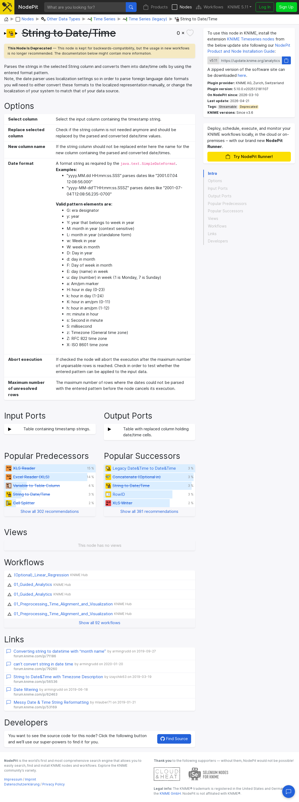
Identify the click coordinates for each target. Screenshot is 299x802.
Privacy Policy (53, 784)
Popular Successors (225, 211)
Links (212, 234)
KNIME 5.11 (237, 7)
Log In (265, 7)
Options (215, 181)
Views (213, 218)
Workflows (209, 7)
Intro (212, 173)
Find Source (174, 738)
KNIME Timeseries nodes (250, 39)
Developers (218, 241)
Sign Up (286, 7)
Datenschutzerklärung (22, 784)
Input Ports (218, 188)
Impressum (13, 779)
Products (155, 7)
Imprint (30, 779)
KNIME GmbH (170, 793)
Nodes (182, 7)
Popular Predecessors (227, 203)
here (242, 75)
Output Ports (220, 196)
